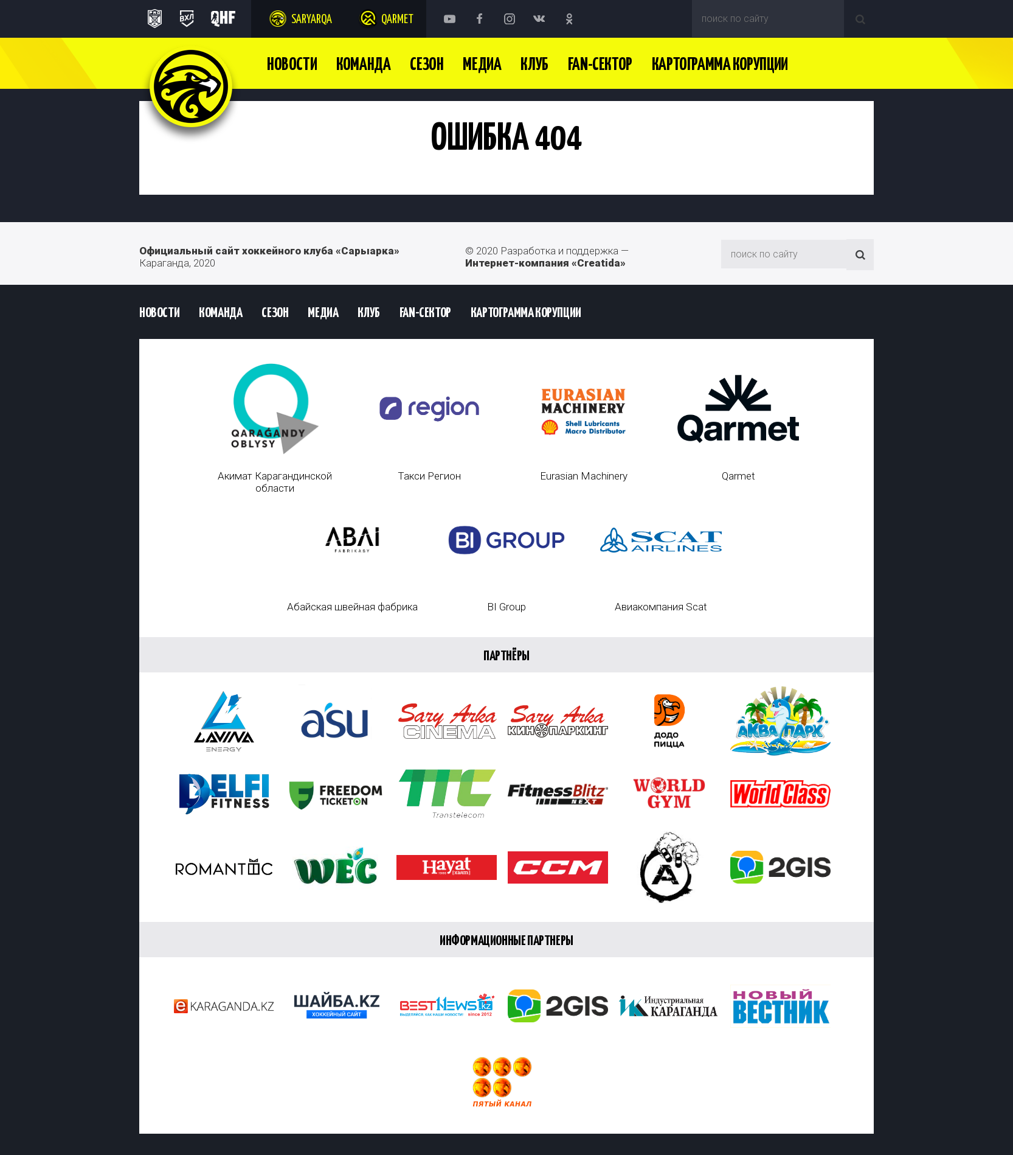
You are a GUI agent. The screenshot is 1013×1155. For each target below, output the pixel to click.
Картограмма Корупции (720, 65)
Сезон (426, 65)
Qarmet (397, 20)
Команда (363, 65)
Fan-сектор (600, 65)
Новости (292, 65)
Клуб (534, 65)
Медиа (482, 65)
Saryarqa (311, 20)
